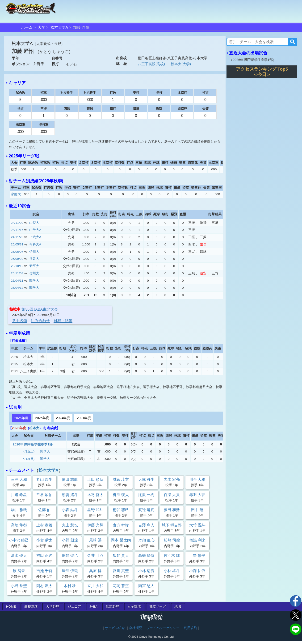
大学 (41, 27)
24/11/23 (17, 237)
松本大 (34, 428)
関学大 (34, 280)
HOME (11, 606)
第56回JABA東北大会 (39, 309)
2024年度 (63, 418)
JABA (93, 606)
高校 (31, 606)
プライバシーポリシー (163, 628)
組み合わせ (40, 321)
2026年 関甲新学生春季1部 (33, 444)
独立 (157, 606)
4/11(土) (29, 451)
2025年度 (42, 418)
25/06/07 (17, 251)
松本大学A (59, 27)
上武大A (35, 237)
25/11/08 (17, 273)
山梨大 (34, 222)
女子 (134, 606)
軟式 (112, 606)
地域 (177, 606)
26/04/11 (17, 280)
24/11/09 (17, 222)
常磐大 (16, 194)
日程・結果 (63, 321)
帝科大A (35, 244)
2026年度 (21, 418)
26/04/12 (17, 287)
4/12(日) (29, 459)
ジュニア (74, 606)
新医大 (34, 266)
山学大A (35, 230)
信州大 (34, 251)
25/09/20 (17, 258)
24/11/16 (17, 230)
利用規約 (190, 628)
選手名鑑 (19, 321)
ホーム (27, 27)
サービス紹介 (115, 628)
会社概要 (135, 628)
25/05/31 (17, 244)
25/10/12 (17, 266)
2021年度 (84, 418)
